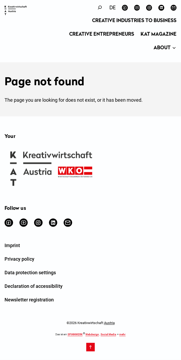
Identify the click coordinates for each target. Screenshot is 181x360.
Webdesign (92, 334)
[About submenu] (174, 48)
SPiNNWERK (75, 334)
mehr (122, 334)
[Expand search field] (100, 7)
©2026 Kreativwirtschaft (91, 323)
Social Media (108, 334)
